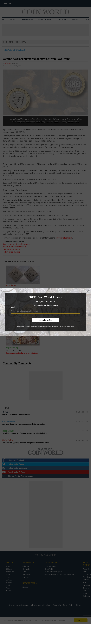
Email (13, 307)
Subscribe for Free (46, 320)
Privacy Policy (70, 326)
